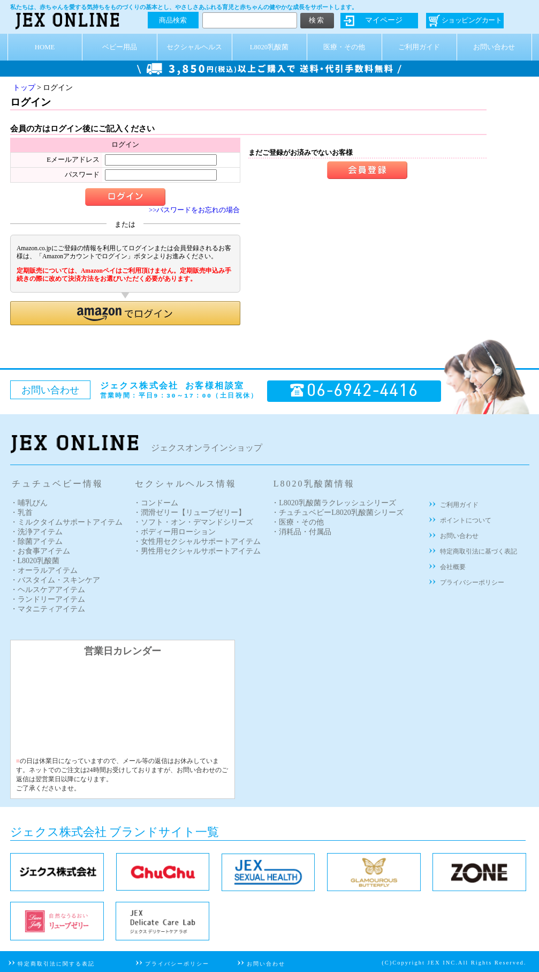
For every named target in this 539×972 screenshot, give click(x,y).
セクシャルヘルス (194, 47)
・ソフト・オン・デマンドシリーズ (193, 522)
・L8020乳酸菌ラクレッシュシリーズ (333, 503)
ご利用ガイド (419, 47)
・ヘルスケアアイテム (47, 590)
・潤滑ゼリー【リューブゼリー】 (189, 513)
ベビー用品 (119, 47)
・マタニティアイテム (47, 609)
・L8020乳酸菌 (35, 561)
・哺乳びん (29, 503)
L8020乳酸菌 (269, 47)
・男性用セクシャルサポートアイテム (197, 551)
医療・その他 (344, 47)
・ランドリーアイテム (47, 599)
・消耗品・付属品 (301, 532)
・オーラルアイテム (44, 570)
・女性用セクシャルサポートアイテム (197, 541)
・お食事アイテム (40, 551)
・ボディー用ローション (174, 532)
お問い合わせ (494, 47)
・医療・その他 (297, 522)
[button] (125, 313)
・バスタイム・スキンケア (55, 580)
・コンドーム (155, 503)
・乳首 (21, 513)
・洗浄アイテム (36, 532)
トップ (24, 88)
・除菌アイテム (36, 541)
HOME (45, 47)
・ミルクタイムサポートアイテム (66, 522)
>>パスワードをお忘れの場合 (194, 210)
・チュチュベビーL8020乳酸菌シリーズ (337, 513)
